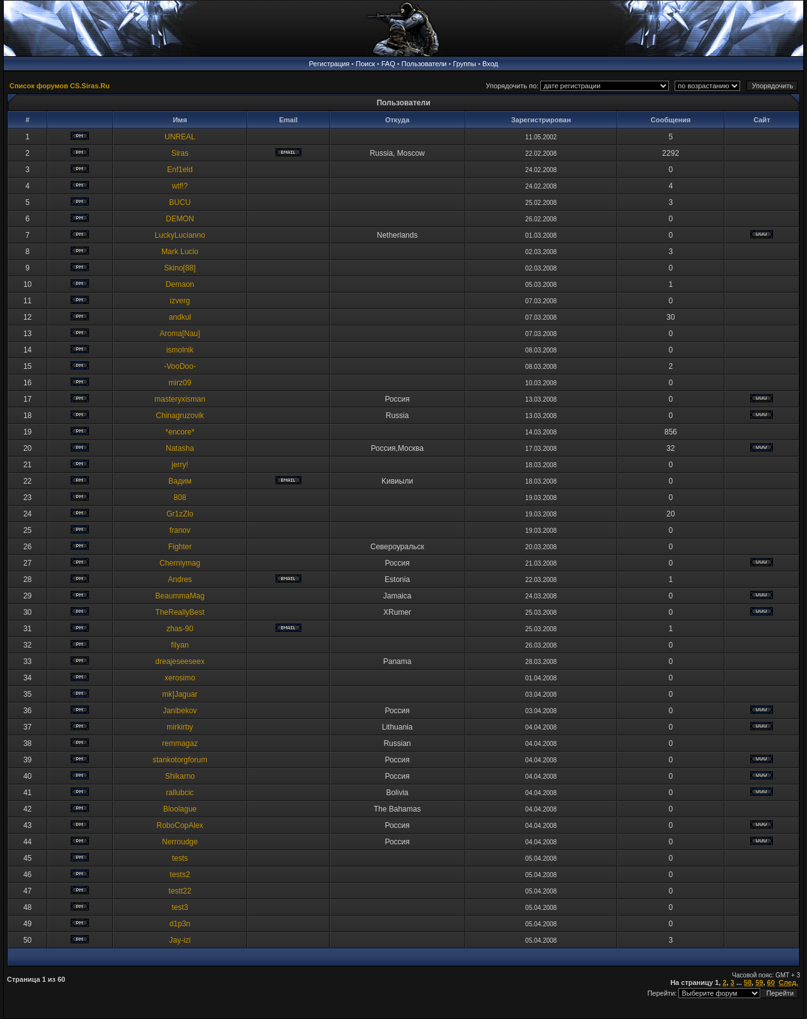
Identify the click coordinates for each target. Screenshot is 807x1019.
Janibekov (180, 710)
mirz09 (179, 382)
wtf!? (180, 186)
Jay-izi (179, 940)
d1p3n (180, 923)
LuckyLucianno (179, 235)
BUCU (179, 202)
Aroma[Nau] (180, 333)
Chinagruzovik (180, 415)
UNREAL (180, 136)
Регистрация (329, 63)
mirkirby (179, 727)
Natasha (180, 448)
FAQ (388, 63)
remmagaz (180, 743)
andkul (180, 317)
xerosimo (180, 677)
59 (759, 982)
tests (180, 858)
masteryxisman (180, 399)
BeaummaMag (179, 595)
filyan (180, 645)
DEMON (180, 218)
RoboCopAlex (179, 825)
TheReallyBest (179, 612)
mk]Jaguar (179, 694)
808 (179, 497)
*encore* (179, 432)
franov (180, 530)
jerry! (180, 464)
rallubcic (180, 792)
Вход (490, 63)
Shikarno (180, 776)
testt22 (179, 891)
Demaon (180, 284)
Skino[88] (179, 268)
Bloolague (180, 809)
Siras (180, 153)
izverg (180, 300)
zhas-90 (180, 628)
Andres (180, 579)
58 (748, 982)
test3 (179, 907)
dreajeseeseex (179, 661)
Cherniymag (180, 563)
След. (788, 982)
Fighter (180, 546)
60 (771, 982)
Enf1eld (180, 169)
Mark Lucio (180, 251)
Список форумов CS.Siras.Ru (59, 86)
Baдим (180, 481)
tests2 (180, 874)
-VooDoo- (180, 366)
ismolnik (180, 350)
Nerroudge (180, 841)
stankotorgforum (180, 759)
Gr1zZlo (180, 513)
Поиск (365, 63)
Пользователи (424, 63)
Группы (464, 63)
